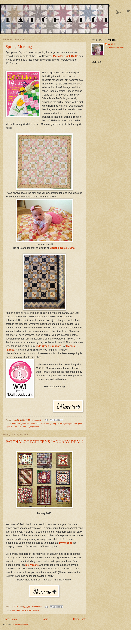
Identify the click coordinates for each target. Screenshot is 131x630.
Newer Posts (10, 619)
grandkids (25, 424)
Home (45, 619)
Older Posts (79, 619)
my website (65, 542)
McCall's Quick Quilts (66, 56)
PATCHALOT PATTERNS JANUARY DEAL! (44, 441)
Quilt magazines (20, 426)
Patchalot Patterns (32, 610)
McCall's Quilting (49, 424)
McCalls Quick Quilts (65, 424)
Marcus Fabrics (36, 424)
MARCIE (111, 44)
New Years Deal (18, 610)
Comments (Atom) (21, 624)
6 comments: (37, 607)
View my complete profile (115, 48)
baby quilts (16, 424)
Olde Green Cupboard (48, 346)
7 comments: (37, 420)
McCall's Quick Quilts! (62, 248)
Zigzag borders (33, 426)
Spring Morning (19, 46)
